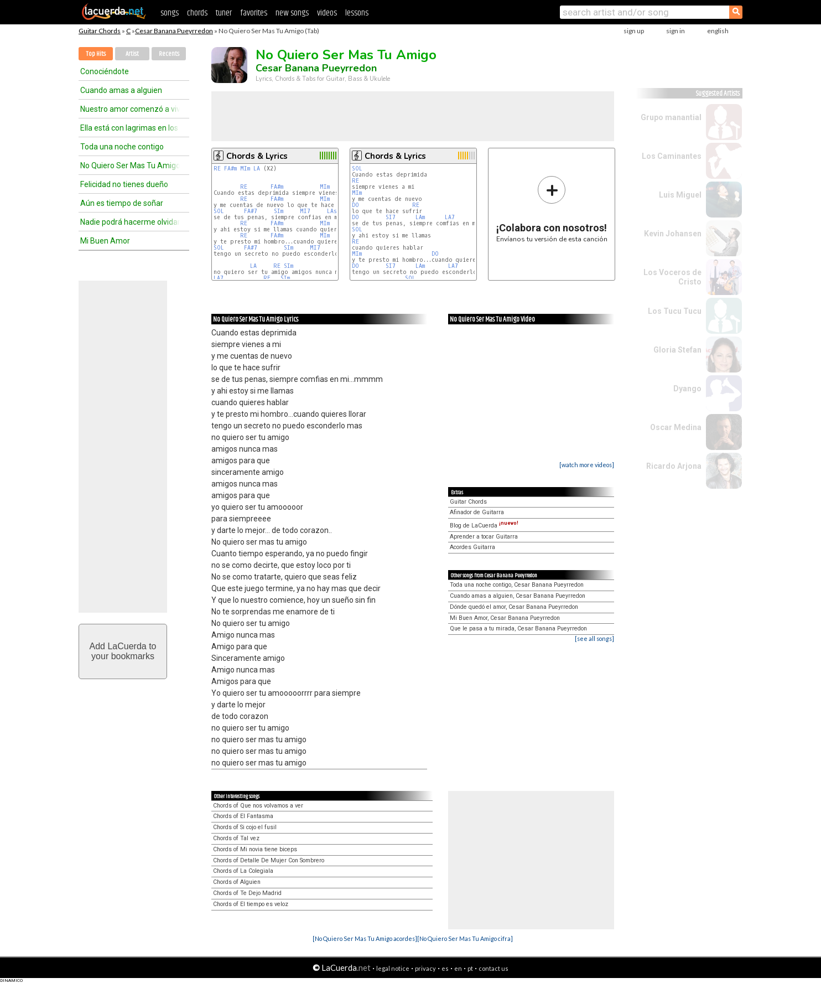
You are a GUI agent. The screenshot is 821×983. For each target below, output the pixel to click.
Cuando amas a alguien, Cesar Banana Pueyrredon (517, 595)
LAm (420, 217)
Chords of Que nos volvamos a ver (258, 805)
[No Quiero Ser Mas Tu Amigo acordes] (365, 938)
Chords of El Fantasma (243, 816)
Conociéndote (104, 71)
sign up (633, 31)
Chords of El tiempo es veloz (250, 904)
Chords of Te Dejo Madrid (247, 893)
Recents (169, 54)
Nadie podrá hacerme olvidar (130, 222)
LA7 (219, 278)
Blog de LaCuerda (484, 525)
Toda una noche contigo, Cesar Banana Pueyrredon (517, 584)
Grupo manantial (671, 117)
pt (470, 968)
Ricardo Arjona (674, 466)
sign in (675, 31)
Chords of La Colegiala (243, 871)
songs (169, 13)
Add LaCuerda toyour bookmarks (123, 651)
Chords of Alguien (237, 882)
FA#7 (250, 211)
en (458, 968)
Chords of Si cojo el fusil (245, 827)
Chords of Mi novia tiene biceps (255, 849)
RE (217, 168)
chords (197, 13)
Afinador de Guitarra (477, 512)
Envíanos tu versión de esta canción (551, 209)
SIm (278, 211)
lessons (356, 13)
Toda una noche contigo (122, 146)
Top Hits (96, 54)
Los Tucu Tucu (675, 311)
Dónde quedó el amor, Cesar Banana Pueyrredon (514, 607)
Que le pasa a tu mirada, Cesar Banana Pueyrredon (518, 628)
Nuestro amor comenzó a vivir (130, 109)
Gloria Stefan (677, 349)
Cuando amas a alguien (121, 90)
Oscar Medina (676, 427)
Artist (132, 54)
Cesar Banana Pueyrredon (174, 31)
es (445, 968)
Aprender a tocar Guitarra (484, 536)
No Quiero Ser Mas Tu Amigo (130, 165)
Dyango (687, 388)
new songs (292, 13)
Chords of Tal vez (236, 838)
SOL (219, 211)
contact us (493, 968)
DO (355, 205)
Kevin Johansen (673, 233)
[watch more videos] (586, 464)
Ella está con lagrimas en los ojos (130, 127)
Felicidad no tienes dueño (124, 184)
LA (256, 168)
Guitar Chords (100, 31)
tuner (224, 13)
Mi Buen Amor (105, 240)
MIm (245, 168)
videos (327, 13)
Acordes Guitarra (472, 547)
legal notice (392, 968)
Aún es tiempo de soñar (121, 203)
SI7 (391, 217)
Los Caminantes (672, 156)
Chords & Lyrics (257, 156)
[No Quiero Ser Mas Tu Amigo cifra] (465, 938)
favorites (253, 13)
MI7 (305, 211)
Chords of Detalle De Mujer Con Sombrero (268, 860)
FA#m (230, 168)
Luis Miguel (680, 194)
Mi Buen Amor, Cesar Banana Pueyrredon (505, 618)
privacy (425, 968)
